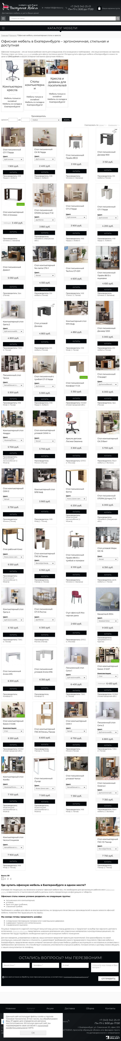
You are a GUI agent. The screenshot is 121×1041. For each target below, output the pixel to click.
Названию (112, 125)
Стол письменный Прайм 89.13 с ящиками (106, 275)
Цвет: (5, 156)
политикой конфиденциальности (76, 977)
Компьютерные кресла (12, 88)
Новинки (11, 1008)
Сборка (90, 1008)
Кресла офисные (20, 931)
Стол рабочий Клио (12, 549)
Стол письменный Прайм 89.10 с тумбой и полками (75, 558)
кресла (26, 54)
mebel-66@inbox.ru (53, 8)
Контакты (110, 1008)
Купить (13, 172)
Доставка (70, 1008)
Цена (3, 120)
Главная (4, 35)
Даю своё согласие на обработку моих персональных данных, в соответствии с (47, 977)
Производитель (38, 116)
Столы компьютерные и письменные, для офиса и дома (34, 85)
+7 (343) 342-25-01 (80, 6)
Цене (101, 125)
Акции (50, 1008)
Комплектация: (104, 673)
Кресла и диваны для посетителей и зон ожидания (57, 82)
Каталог (12, 35)
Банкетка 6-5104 (105, 614)
